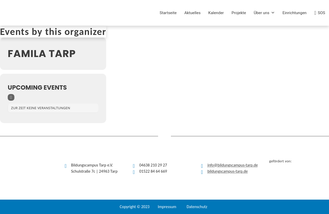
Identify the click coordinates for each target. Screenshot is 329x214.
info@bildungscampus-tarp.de (232, 165)
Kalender (216, 13)
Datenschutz (197, 206)
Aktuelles (192, 13)
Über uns (264, 13)
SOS (321, 13)
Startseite (168, 13)
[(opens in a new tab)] (87, 12)
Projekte (239, 13)
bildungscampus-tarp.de (227, 171)
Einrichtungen (294, 13)
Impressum (167, 206)
